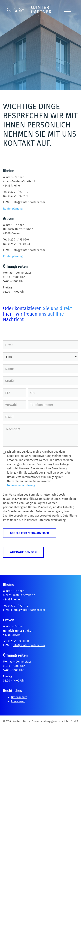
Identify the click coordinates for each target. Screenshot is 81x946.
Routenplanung (12, 208)
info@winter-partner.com (29, 610)
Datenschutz (19, 697)
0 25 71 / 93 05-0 (18, 641)
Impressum (18, 701)
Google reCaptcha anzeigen (29, 533)
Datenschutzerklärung (21, 485)
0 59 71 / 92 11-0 (18, 605)
